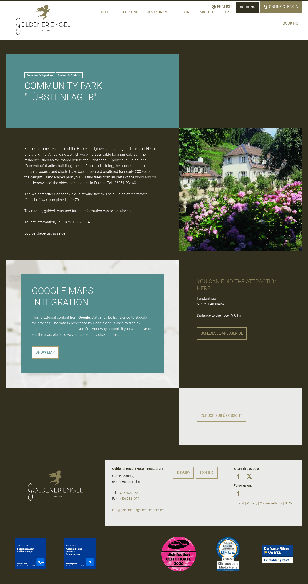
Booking (247, 7)
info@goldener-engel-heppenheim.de (138, 510)
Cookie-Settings (271, 503)
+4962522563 (128, 493)
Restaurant (158, 12)
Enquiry (183, 473)
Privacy (252, 503)
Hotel (107, 12)
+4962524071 (129, 499)
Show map (45, 352)
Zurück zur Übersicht (221, 415)
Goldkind (130, 12)
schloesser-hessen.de (222, 333)
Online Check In (283, 7)
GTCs (289, 503)
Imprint (239, 503)
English (224, 7)
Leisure (184, 12)
